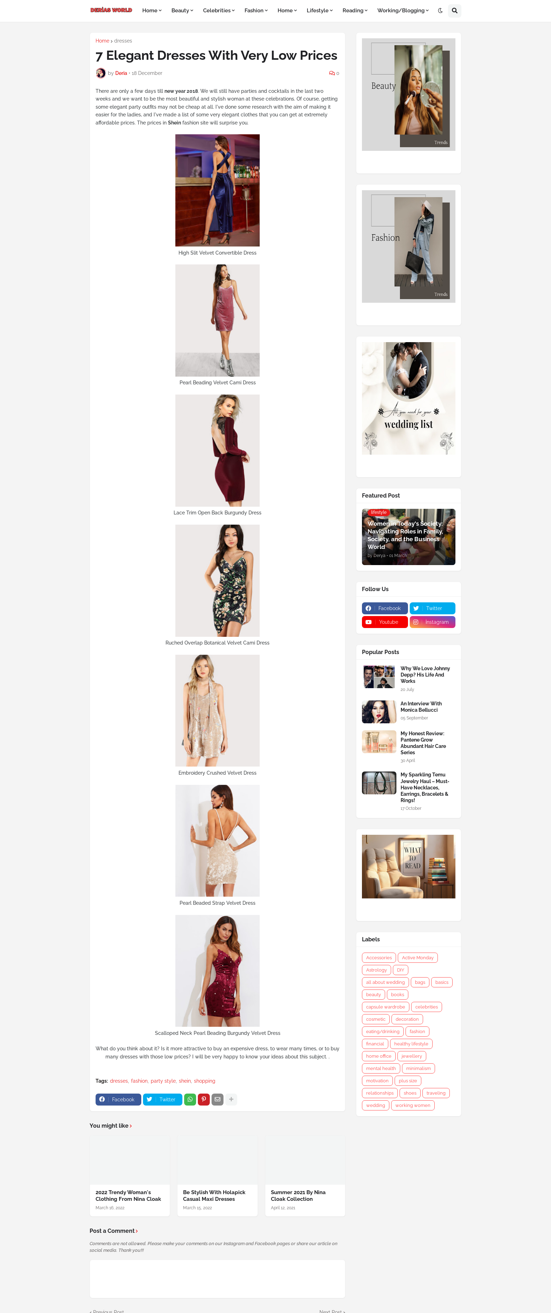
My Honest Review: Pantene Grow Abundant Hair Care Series (423, 743)
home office (378, 1056)
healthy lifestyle (411, 1043)
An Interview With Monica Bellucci (421, 707)
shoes (410, 1093)
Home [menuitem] (149, 10)
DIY (400, 970)
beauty (373, 994)
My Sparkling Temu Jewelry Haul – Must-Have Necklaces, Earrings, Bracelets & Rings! (425, 787)
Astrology (376, 970)
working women (412, 1105)
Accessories (379, 957)
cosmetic (375, 1019)
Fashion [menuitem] (254, 10)
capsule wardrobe (385, 1007)
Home (102, 40)
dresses (123, 40)
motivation (377, 1080)
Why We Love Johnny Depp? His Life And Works (425, 675)
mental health (381, 1068)
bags (420, 982)
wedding (375, 1105)
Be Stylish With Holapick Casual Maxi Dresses (214, 1196)
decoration (407, 1019)
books (397, 994)
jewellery (412, 1056)
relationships (380, 1093)
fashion (139, 1081)
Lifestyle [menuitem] (318, 10)
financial (375, 1043)
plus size (408, 1080)
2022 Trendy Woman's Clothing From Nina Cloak (128, 1196)
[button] (440, 11)
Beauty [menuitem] (180, 10)
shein (185, 1081)
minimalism (418, 1068)
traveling (436, 1093)
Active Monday (418, 957)
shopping (204, 1081)
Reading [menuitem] (353, 10)
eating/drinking (383, 1031)
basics (441, 982)
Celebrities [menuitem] (217, 10)
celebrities (426, 1007)
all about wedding (385, 982)
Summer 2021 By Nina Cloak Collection (298, 1196)
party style (163, 1081)
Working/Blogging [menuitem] (400, 10)
